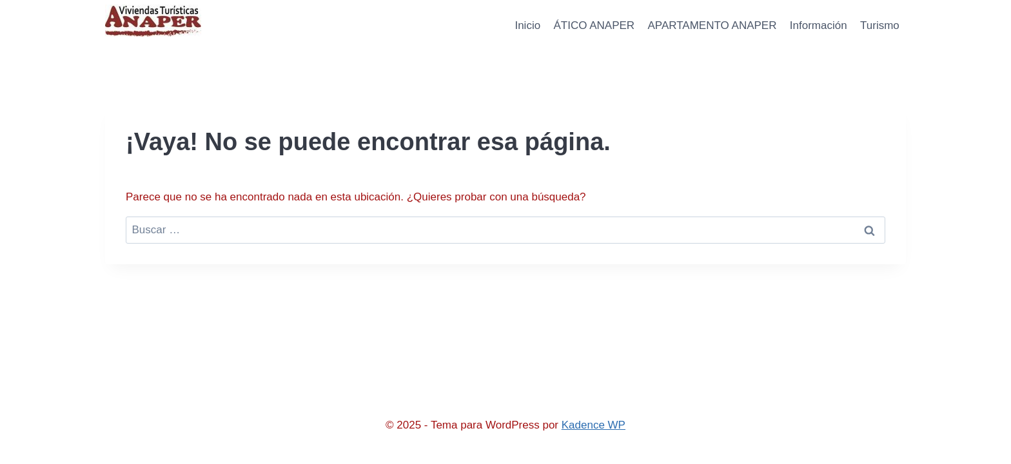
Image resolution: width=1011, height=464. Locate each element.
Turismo (879, 25)
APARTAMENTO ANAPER (712, 25)
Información (818, 25)
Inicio (527, 25)
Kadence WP (593, 425)
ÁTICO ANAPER (593, 25)
